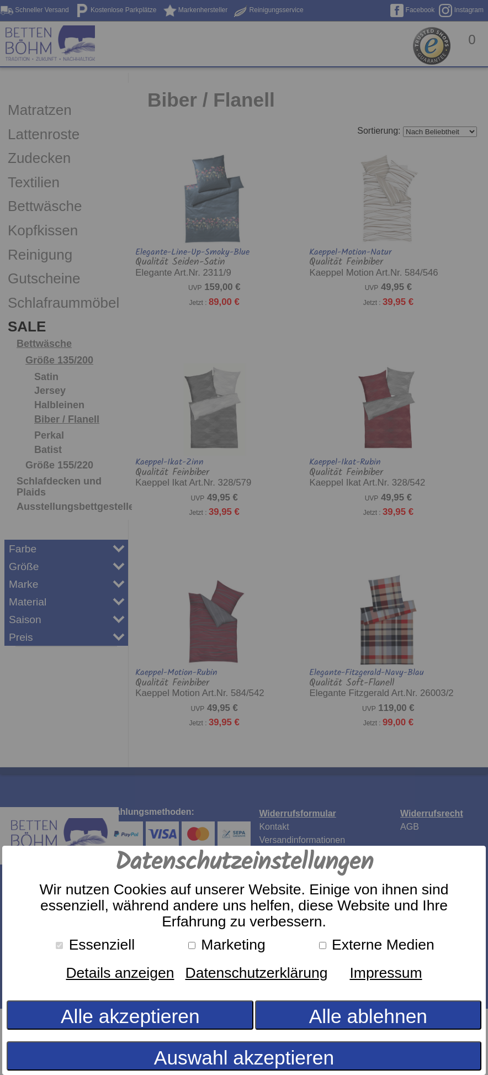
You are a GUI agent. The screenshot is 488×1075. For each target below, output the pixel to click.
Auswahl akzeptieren (244, 1057)
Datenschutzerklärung (256, 973)
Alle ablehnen (368, 1016)
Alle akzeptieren (130, 1016)
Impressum (385, 973)
